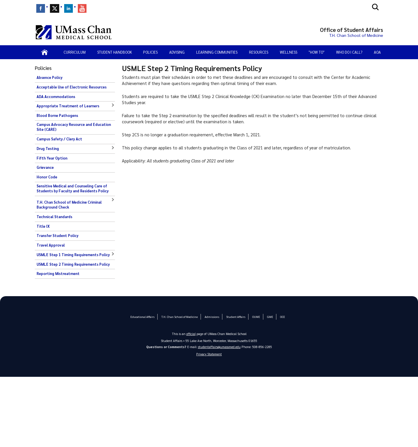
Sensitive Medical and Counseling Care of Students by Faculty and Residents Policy (73, 188)
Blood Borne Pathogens (57, 115)
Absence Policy (49, 77)
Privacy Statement (209, 354)
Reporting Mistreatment (58, 273)
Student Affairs (235, 316)
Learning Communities (216, 52)
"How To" (317, 52)
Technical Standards (54, 216)
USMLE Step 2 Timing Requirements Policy (73, 264)
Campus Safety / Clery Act (59, 139)
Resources (258, 52)
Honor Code (47, 177)
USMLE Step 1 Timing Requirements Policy (73, 254)
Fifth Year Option (52, 158)
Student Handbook (114, 52)
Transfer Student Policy (57, 235)
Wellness (288, 52)
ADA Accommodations (56, 96)
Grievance (45, 167)
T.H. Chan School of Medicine (179, 316)
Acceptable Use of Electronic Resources (72, 87)
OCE (282, 316)
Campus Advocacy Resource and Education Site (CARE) (74, 127)
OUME (256, 316)
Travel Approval (51, 245)
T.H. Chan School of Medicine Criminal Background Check (69, 205)
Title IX (43, 226)
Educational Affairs (143, 316)
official (191, 334)
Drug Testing (48, 148)
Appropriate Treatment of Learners (68, 106)
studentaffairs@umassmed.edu (219, 347)
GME (270, 316)
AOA (377, 52)
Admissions (211, 316)
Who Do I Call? (349, 52)
